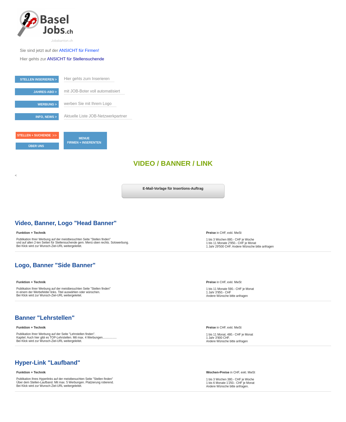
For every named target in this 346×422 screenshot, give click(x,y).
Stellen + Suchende (34, 135)
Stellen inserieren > (38, 79)
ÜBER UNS (36, 146)
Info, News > (46, 117)
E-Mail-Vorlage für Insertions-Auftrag (173, 188)
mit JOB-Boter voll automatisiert (92, 91)
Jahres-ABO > (45, 92)
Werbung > (47, 104)
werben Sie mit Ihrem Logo (87, 103)
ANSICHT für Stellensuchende (75, 59)
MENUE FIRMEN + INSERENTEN (84, 140)
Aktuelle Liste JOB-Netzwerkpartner (95, 116)
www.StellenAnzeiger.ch (45, 26)
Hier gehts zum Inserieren (86, 79)
